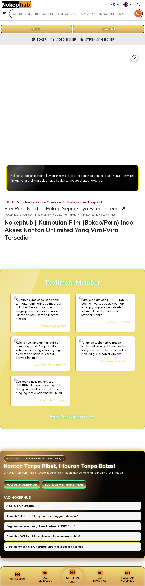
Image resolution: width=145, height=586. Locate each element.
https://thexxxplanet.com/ (72, 417)
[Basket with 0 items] (138, 4)
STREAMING (17, 576)
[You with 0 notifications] (127, 4)
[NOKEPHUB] (72, 145)
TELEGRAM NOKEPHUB (127, 576)
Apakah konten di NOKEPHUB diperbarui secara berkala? (45, 546)
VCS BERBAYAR (45, 576)
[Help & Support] (115, 4)
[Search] (138, 13)
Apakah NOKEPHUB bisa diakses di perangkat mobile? (43, 536)
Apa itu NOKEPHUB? (20, 506)
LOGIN (36, 29)
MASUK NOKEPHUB (22, 484)
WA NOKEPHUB (100, 576)
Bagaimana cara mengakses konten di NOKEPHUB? (41, 526)
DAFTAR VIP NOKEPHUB (64, 484)
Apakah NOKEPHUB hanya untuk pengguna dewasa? (42, 516)
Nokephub (17, 175)
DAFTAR (109, 29)
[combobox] (71, 13)
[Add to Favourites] (134, 57)
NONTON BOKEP (72, 576)
